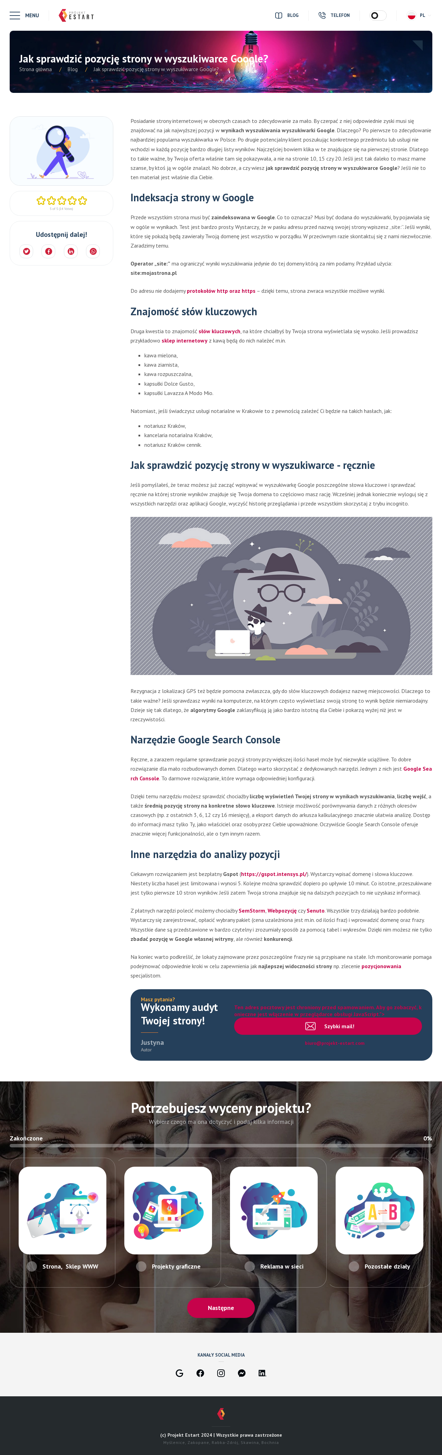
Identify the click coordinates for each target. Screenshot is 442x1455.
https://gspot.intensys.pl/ (274, 873)
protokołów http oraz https (221, 290)
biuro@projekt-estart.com (335, 1043)
